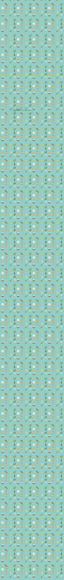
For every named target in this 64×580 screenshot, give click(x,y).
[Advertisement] (32, 30)
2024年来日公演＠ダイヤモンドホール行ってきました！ (22, 107)
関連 (14, 109)
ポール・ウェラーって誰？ (17, 106)
